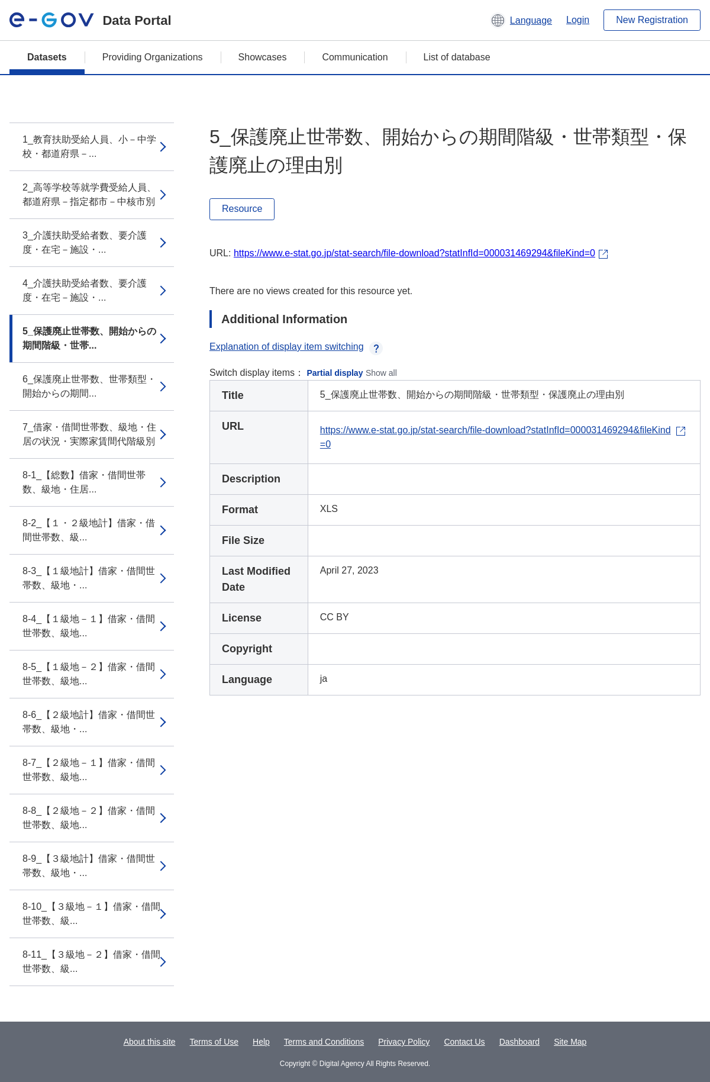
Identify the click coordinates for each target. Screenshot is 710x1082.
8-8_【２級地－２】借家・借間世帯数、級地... (88, 818)
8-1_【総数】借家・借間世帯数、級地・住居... (84, 482)
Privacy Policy (404, 1041)
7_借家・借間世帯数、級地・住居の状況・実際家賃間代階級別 (89, 434)
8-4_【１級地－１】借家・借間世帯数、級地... (88, 626)
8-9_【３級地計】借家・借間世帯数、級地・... (88, 866)
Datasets (47, 57)
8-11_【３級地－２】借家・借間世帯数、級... (91, 961)
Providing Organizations (152, 57)
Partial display (335, 373)
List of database (457, 57)
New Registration (652, 20)
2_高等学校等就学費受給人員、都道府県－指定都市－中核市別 (89, 194)
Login (577, 20)
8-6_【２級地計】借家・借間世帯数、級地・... (88, 722)
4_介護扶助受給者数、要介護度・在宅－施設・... (84, 290)
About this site (150, 1041)
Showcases (262, 57)
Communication (355, 57)
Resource (242, 209)
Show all (381, 373)
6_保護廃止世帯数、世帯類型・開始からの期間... (89, 386)
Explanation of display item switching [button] (296, 347)
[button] (521, 20)
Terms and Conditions (324, 1041)
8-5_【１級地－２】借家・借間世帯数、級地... (88, 674)
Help (261, 1041)
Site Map (570, 1041)
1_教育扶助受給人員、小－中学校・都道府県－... (89, 146)
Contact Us (464, 1041)
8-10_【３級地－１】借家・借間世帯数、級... (91, 913)
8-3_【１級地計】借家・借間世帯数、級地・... (88, 578)
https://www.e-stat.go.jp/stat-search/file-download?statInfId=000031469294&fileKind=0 (414, 253)
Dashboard (519, 1041)
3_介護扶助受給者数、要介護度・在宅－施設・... (84, 242)
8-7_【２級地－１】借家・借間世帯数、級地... (88, 770)
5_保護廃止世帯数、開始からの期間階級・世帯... (89, 338)
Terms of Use (214, 1041)
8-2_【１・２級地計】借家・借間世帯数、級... (88, 530)
